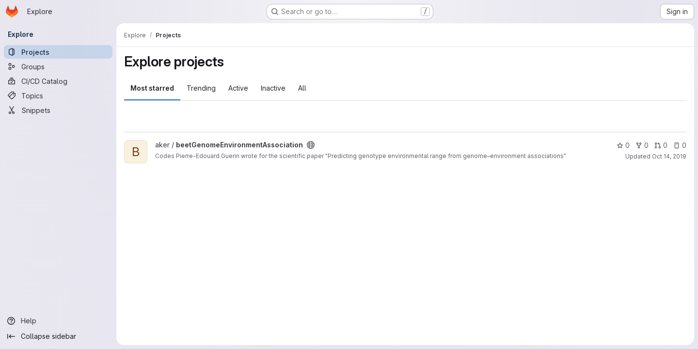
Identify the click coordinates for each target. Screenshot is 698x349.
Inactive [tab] (273, 88)
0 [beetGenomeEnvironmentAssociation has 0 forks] (642, 145)
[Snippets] (58, 110)
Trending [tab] (201, 88)
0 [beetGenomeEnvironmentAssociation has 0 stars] (623, 145)
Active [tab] (238, 88)
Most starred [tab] (152, 88)
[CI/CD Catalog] (58, 81)
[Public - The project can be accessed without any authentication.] (311, 145)
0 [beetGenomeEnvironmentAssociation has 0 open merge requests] (660, 145)
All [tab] (302, 88)
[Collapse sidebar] (58, 336)
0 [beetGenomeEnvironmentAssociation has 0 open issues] (679, 145)
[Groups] (58, 66)
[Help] (58, 321)
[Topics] (58, 95)
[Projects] (58, 52)
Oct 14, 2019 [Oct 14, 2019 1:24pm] (669, 156)
